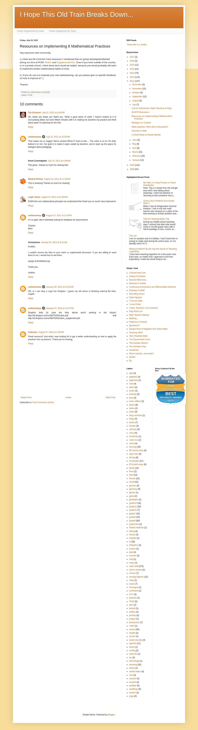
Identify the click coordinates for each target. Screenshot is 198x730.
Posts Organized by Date (30, 31)
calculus (133, 429)
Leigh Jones (34, 197)
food (131, 475)
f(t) (130, 360)
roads (131, 626)
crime (131, 443)
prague (132, 619)
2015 (132, 65)
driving (132, 457)
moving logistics (136, 577)
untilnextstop (34, 137)
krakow (132, 549)
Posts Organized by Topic (62, 31)
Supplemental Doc (66, 62)
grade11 (133, 506)
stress (132, 647)
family (131, 468)
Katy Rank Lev (136, 311)
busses (132, 426)
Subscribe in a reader (137, 44)
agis (131, 373)
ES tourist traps (136, 464)
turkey (132, 668)
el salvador (134, 461)
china (131, 433)
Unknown (32, 332)
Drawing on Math (137, 290)
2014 (132, 69)
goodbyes (133, 499)
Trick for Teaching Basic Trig (156, 219)
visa (131, 675)
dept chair (133, 454)
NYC (131, 594)
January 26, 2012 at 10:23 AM (59, 287)
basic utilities (135, 401)
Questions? (134, 325)
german (132, 485)
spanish (132, 643)
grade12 (133, 510)
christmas (133, 436)
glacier (132, 492)
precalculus (134, 622)
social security (135, 640)
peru (131, 605)
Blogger (111, 714)
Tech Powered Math (138, 336)
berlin (131, 412)
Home (68, 397)
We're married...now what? (141, 353)
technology (134, 661)
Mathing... (133, 318)
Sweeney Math (136, 332)
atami (131, 387)
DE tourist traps (136, 450)
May (134, 144)
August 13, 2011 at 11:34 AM (57, 179)
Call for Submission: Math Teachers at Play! (152, 108)
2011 (132, 81)
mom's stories (135, 570)
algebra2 (133, 377)
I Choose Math (136, 301)
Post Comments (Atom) (43, 402)
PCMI (30, 95)
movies (132, 573)
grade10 (133, 503)
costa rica (133, 440)
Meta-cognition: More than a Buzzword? (150, 127)
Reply (30, 127)
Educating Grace (136, 294)
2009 (132, 169)
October (136, 92)
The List (133, 236)
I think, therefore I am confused (143, 308)
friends (132, 478)
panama (133, 598)
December (137, 84)
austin (132, 391)
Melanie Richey (35, 179)
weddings (133, 689)
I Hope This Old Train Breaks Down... (76, 14)
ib (130, 541)
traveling (133, 664)
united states (135, 671)
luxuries (132, 555)
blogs (131, 419)
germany (133, 489)
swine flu (133, 654)
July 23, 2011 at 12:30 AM (58, 137)
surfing (132, 650)
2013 (132, 73)
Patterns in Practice (138, 322)
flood (131, 471)
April (134, 148)
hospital (132, 538)
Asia (131, 383)
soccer (132, 636)
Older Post (110, 397)
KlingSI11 (133, 545)
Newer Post (26, 397)
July (134, 104)
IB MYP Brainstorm (140, 112)
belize (131, 408)
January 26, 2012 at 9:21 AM (54, 242)
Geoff (131, 482)
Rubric (48, 62)
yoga (131, 696)
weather (133, 685)
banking (132, 394)
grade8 (132, 517)
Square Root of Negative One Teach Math (148, 329)
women (132, 692)
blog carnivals (135, 415)
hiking (131, 531)
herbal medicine (136, 527)
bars (131, 398)
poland (132, 608)
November (137, 88)
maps (131, 562)
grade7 (132, 513)
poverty (132, 615)
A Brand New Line (137, 273)
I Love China (135, 304)
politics (132, 612)
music (131, 584)
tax (130, 657)
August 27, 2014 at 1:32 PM (51, 332)
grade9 (132, 520)
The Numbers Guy (137, 346)
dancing (132, 447)
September (137, 96)
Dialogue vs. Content (141, 123)
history (132, 534)
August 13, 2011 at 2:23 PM (58, 215)
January (136, 160)
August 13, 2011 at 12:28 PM (54, 197)
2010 (132, 165)
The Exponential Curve (139, 339)
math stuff (133, 566)
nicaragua (133, 587)
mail (131, 559)
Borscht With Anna (137, 280)
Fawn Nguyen (135, 297)
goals (131, 496)
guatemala (134, 524)
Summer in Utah (139, 131)
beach (132, 405)
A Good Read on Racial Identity (146, 135)
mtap (131, 580)
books (132, 422)
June (134, 140)
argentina (133, 380)
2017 (132, 57)
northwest (133, 591)
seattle (132, 633)
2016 (132, 61)
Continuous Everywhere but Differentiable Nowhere (152, 287)
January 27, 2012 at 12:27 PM (60, 308)
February (136, 156)
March (135, 152)
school (132, 629)
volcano (132, 678)
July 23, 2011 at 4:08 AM (59, 161)
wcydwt (132, 682)
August (135, 100)
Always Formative (137, 276)
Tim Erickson (34, 112)
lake (131, 552)
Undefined (134, 350)
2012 (132, 77)
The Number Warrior (138, 343)
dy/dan (132, 357)
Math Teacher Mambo (139, 315)
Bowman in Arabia (137, 283)
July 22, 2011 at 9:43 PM (53, 112)
